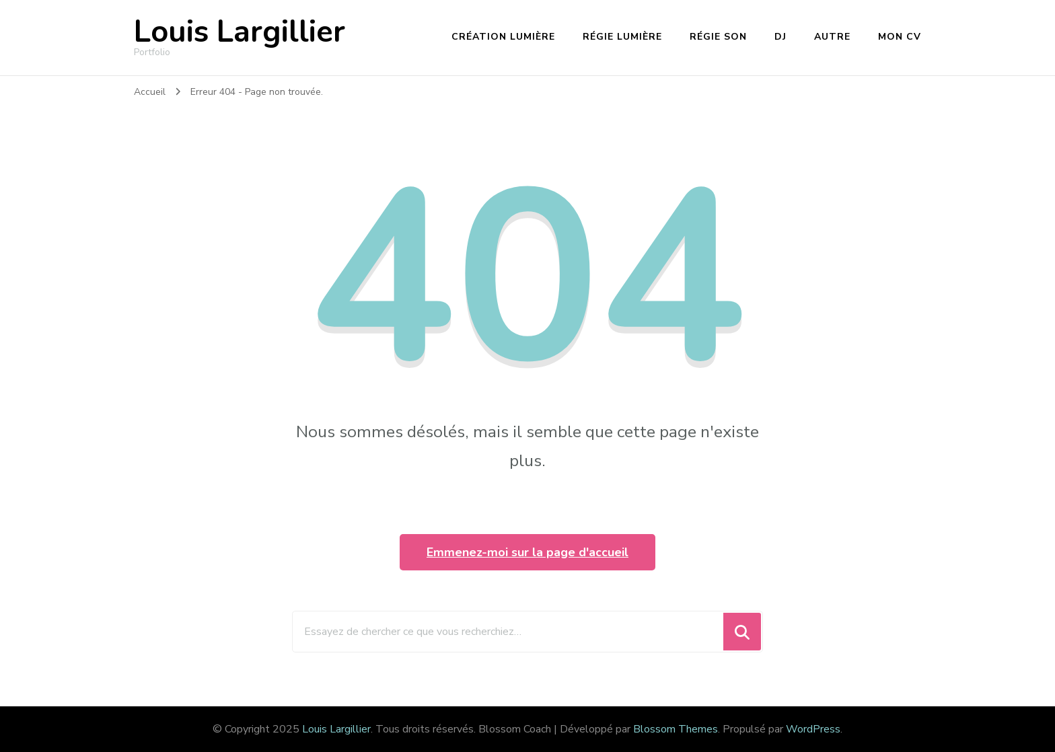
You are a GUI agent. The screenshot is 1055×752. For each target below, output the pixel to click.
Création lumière (503, 36)
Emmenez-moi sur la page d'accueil (527, 552)
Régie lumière (622, 36)
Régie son (718, 36)
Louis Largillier (239, 31)
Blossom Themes (675, 729)
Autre (832, 36)
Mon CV (899, 36)
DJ (780, 36)
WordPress (813, 729)
